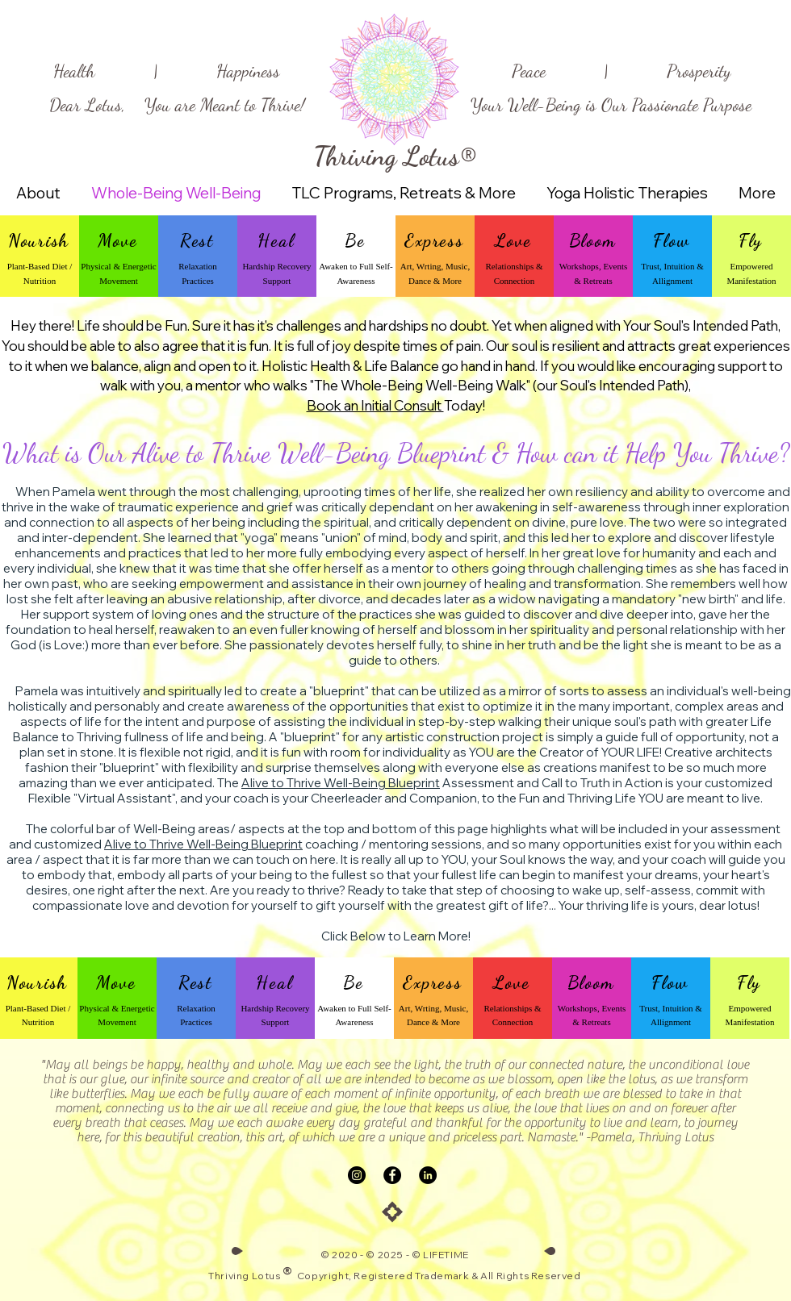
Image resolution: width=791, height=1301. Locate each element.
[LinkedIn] (428, 1175)
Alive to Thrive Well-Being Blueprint (340, 782)
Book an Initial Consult (375, 405)
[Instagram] (357, 1175)
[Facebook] (392, 1175)
